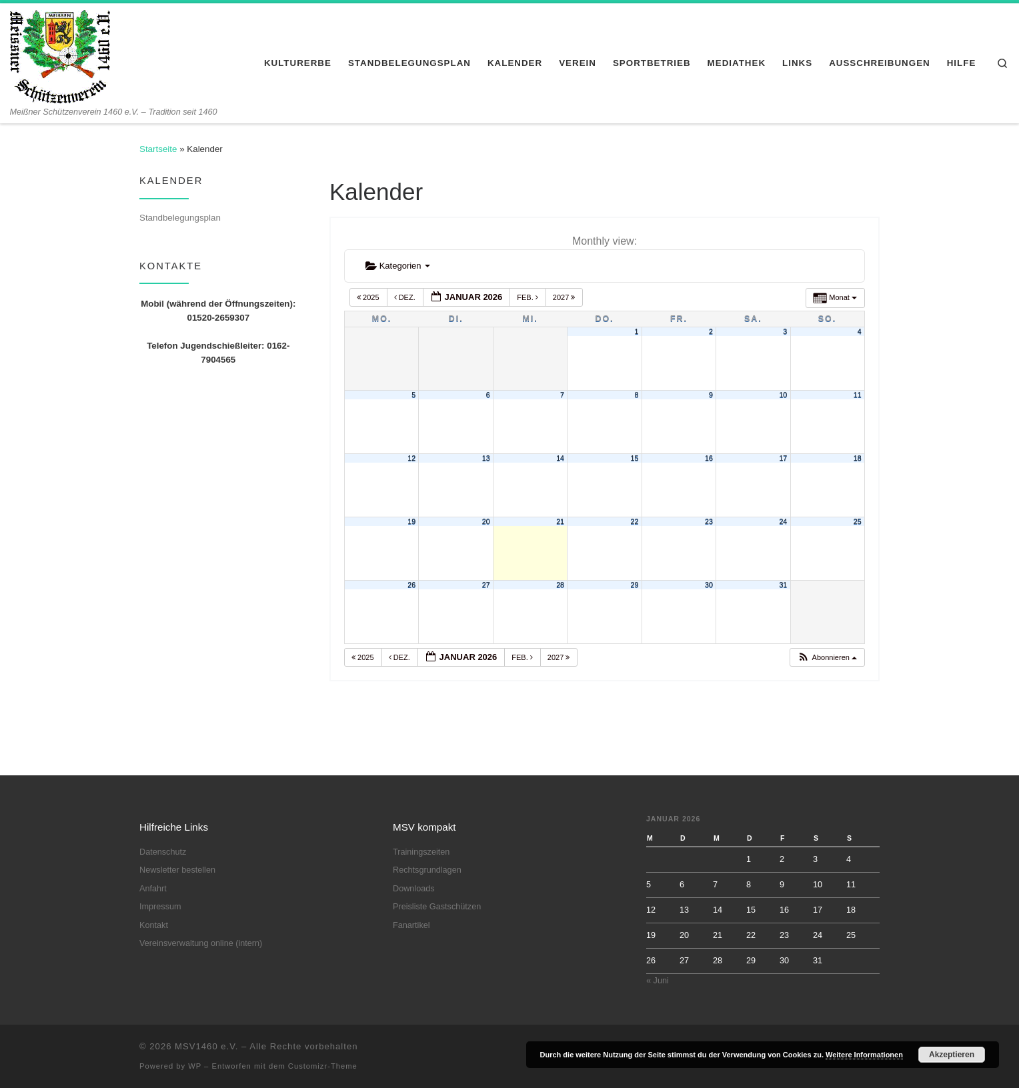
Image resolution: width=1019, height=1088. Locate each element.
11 (858, 395)
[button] (827, 658)
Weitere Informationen (864, 1055)
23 (709, 521)
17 (783, 458)
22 (635, 521)
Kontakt (153, 925)
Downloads (414, 888)
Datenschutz (162, 852)
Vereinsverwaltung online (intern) (200, 943)
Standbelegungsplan (180, 218)
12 (411, 458)
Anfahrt (153, 888)
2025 (369, 297)
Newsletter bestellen (177, 870)
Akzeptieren (951, 1054)
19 (411, 521)
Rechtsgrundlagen (427, 870)
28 (560, 585)
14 (560, 458)
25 (858, 521)
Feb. (528, 297)
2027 (565, 297)
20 (486, 521)
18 (858, 458)
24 (783, 521)
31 (783, 585)
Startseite (158, 149)
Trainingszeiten (421, 852)
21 (560, 521)
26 (411, 585)
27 (486, 585)
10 (783, 395)
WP (194, 1066)
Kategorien (397, 266)
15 (635, 458)
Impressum (160, 906)
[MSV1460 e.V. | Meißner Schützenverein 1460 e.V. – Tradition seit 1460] (60, 54)
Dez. (405, 297)
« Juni (657, 980)
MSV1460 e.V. (206, 1046)
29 (635, 585)
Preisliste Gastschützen (437, 906)
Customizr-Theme (322, 1066)
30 (709, 585)
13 (486, 458)
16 (709, 458)
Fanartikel (411, 925)
